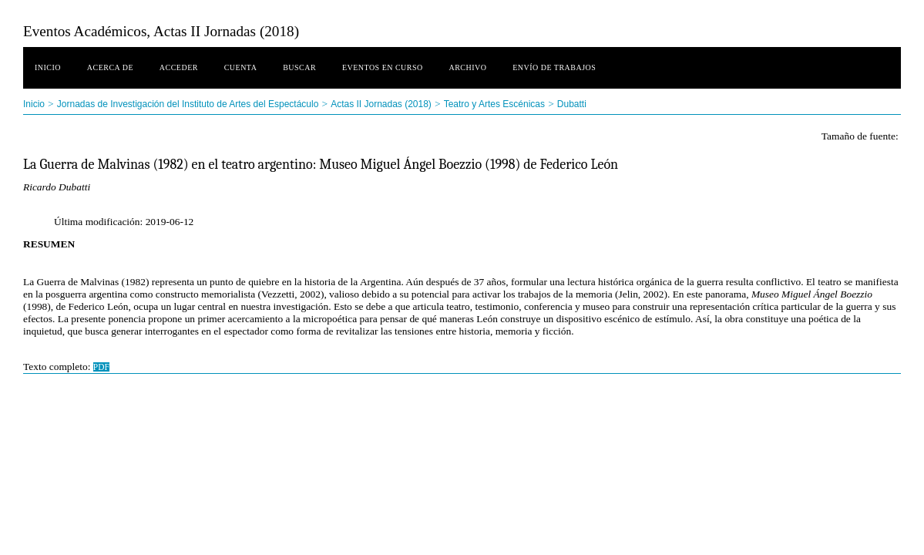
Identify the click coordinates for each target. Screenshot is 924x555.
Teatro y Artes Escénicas (494, 104)
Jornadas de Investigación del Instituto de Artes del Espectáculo (188, 104)
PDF (101, 367)
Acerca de (110, 67)
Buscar (299, 67)
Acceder (179, 67)
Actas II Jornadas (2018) (381, 104)
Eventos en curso (382, 67)
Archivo (468, 67)
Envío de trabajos (554, 67)
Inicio (48, 67)
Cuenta (240, 67)
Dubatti (571, 104)
